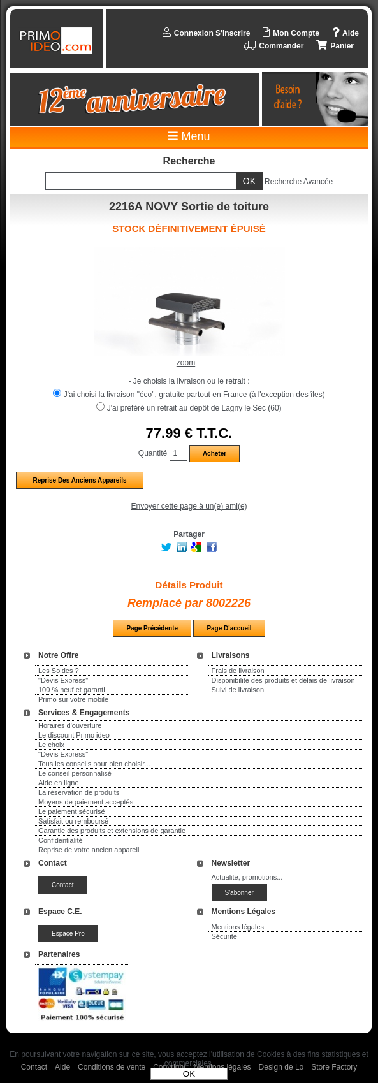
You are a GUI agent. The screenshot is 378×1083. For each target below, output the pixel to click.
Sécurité (224, 936)
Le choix (51, 744)
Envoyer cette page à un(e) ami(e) (189, 506)
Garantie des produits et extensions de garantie (111, 830)
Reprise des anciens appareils (79, 480)
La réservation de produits (78, 792)
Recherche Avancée (299, 181)
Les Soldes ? (58, 670)
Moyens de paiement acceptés (85, 802)
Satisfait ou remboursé (73, 821)
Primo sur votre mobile (73, 699)
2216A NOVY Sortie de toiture (189, 206)
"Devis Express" (63, 680)
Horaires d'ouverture (69, 725)
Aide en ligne (58, 783)
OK (189, 1074)
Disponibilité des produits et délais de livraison (283, 680)
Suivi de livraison (238, 690)
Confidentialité (60, 840)
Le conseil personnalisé (75, 773)
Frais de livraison (238, 670)
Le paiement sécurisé (71, 811)
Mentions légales (238, 927)
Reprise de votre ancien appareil (88, 850)
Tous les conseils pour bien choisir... (94, 763)
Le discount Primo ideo (74, 735)
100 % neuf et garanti (71, 690)
